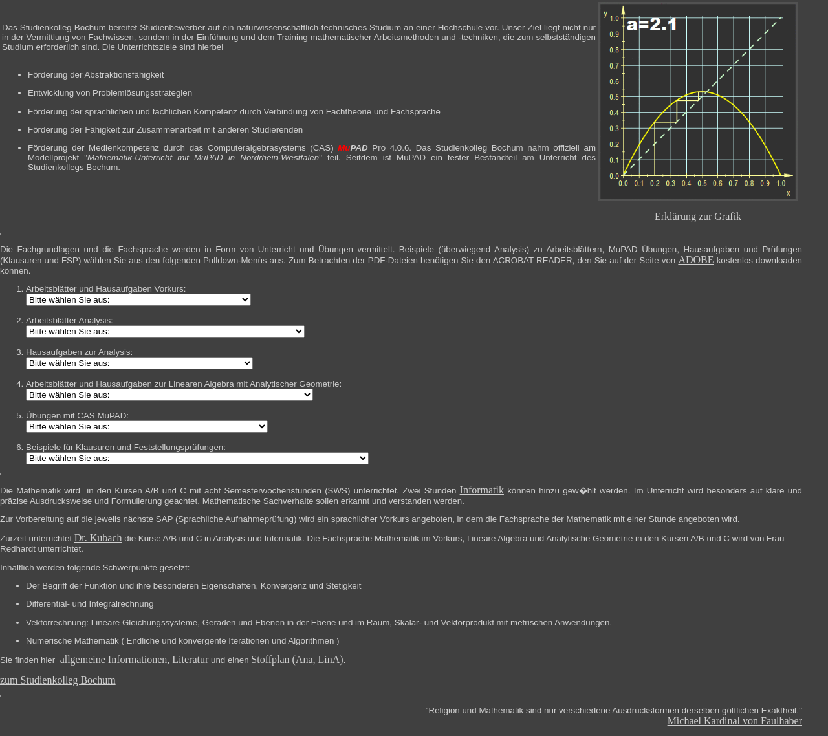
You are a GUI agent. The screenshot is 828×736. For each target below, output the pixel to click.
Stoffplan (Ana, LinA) (297, 659)
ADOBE (696, 259)
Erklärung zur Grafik (698, 216)
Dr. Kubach (98, 537)
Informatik (482, 489)
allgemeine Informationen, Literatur (134, 659)
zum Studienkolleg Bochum (58, 680)
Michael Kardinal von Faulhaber (735, 720)
